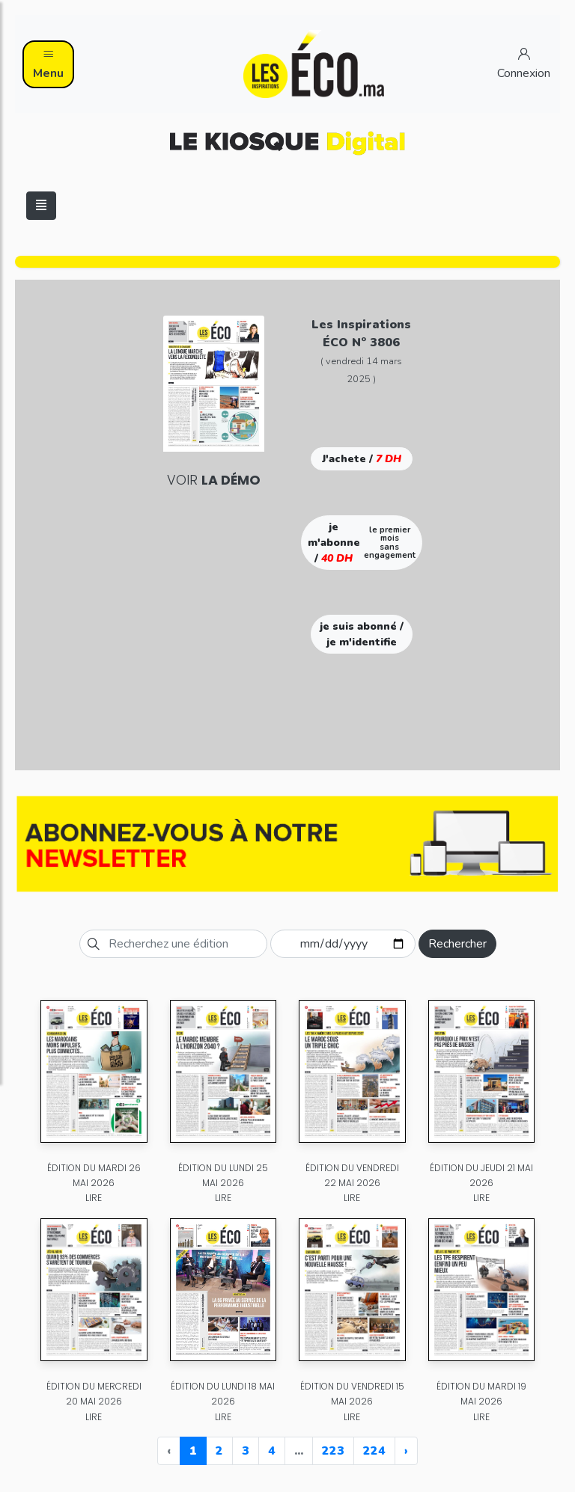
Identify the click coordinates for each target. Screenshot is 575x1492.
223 (333, 1451)
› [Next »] (406, 1451)
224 (374, 1451)
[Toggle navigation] (41, 205)
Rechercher (457, 944)
